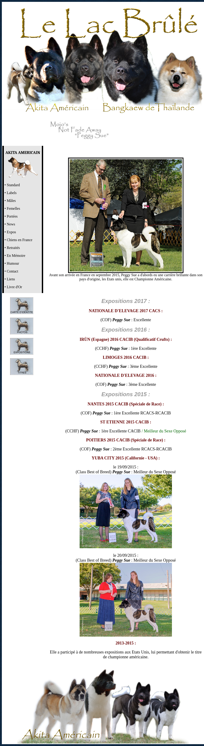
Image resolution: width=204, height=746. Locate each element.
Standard (13, 185)
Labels (12, 193)
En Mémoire (16, 256)
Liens (11, 279)
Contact (12, 271)
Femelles (13, 208)
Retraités (13, 248)
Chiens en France (19, 240)
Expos (11, 232)
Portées (12, 216)
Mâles (11, 201)
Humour (13, 263)
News (11, 224)
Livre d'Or (14, 287)
